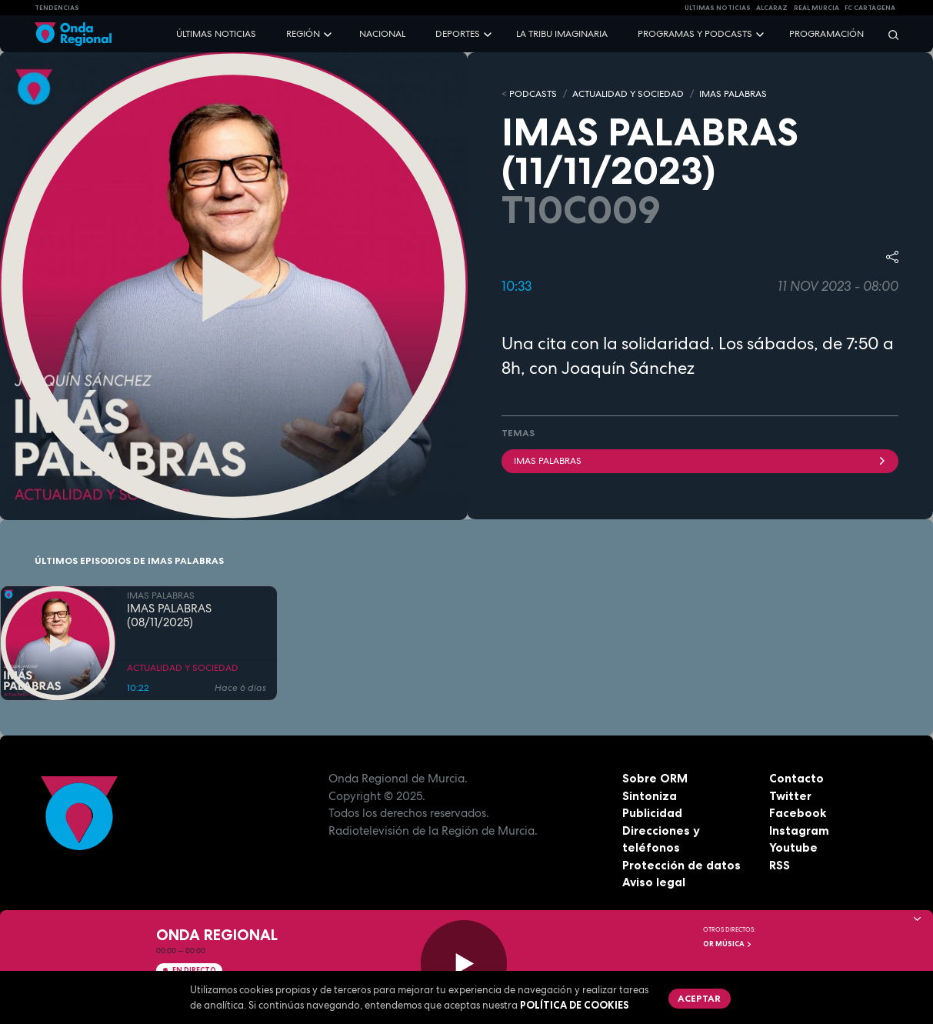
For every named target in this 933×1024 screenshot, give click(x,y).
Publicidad (652, 813)
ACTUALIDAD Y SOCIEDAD (628, 94)
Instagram (799, 830)
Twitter (790, 796)
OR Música (727, 944)
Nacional (382, 34)
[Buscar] (888, 34)
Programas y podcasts (695, 34)
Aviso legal (653, 882)
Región (303, 34)
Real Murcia (816, 8)
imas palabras (700, 461)
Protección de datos (681, 865)
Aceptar (699, 998)
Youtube (793, 847)
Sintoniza (649, 796)
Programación (826, 34)
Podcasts (533, 94)
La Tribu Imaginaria (562, 34)
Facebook (797, 813)
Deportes (457, 34)
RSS (779, 865)
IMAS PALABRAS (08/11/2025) (169, 616)
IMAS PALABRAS (733, 94)
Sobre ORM (655, 778)
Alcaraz (772, 8)
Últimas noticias (216, 34)
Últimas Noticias (718, 8)
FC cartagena (870, 8)
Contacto (796, 778)
